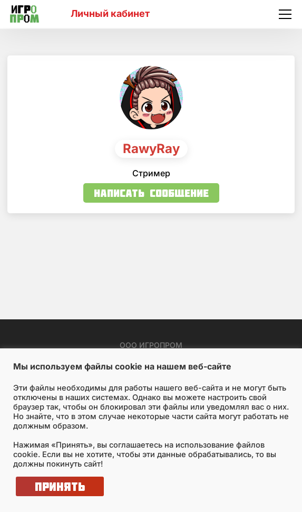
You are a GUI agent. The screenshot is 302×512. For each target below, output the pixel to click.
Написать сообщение (151, 193)
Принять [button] (60, 486)
